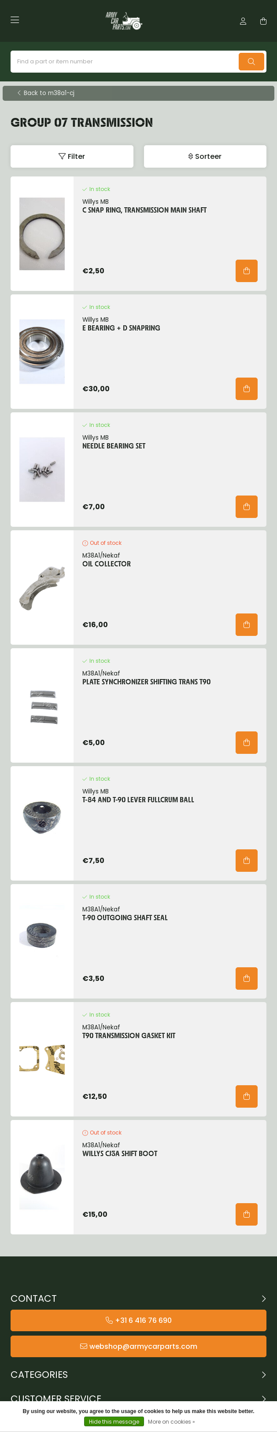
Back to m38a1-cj (49, 93)
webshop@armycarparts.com (143, 1346)
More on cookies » (171, 1421)
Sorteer (208, 156)
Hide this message (114, 1421)
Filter (76, 156)
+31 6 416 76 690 (143, 1320)
